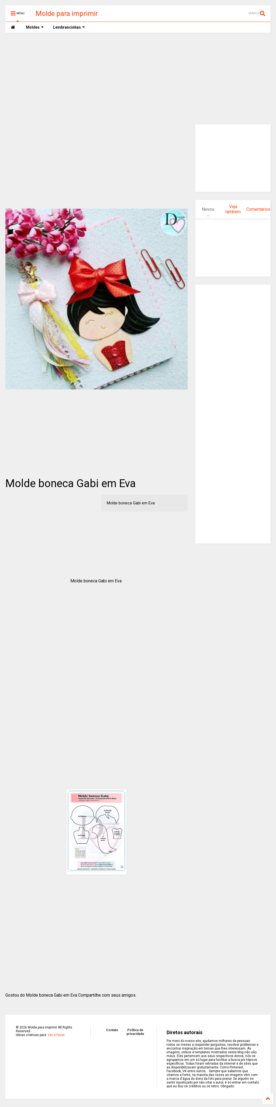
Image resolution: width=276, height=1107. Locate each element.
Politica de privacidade (135, 1032)
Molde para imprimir (67, 13)
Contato (112, 1030)
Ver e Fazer (56, 1035)
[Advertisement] (138, 78)
